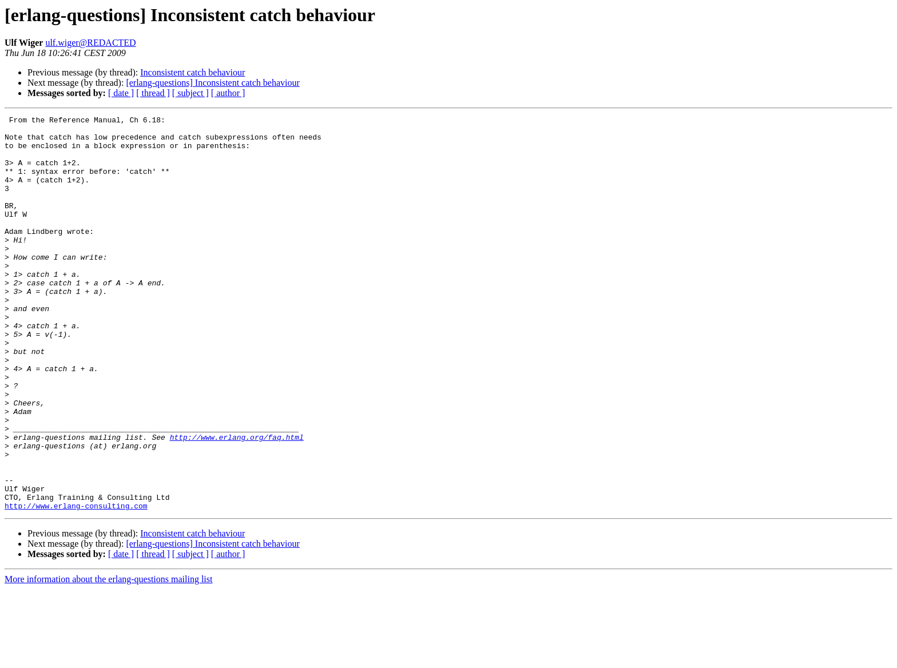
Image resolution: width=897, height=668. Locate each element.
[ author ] (228, 93)
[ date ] (121, 93)
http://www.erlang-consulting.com (76, 584)
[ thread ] (153, 93)
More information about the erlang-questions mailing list (108, 658)
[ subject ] (190, 93)
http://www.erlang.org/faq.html (237, 502)
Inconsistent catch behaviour (192, 72)
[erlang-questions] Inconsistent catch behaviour (212, 83)
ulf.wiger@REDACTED (90, 42)
